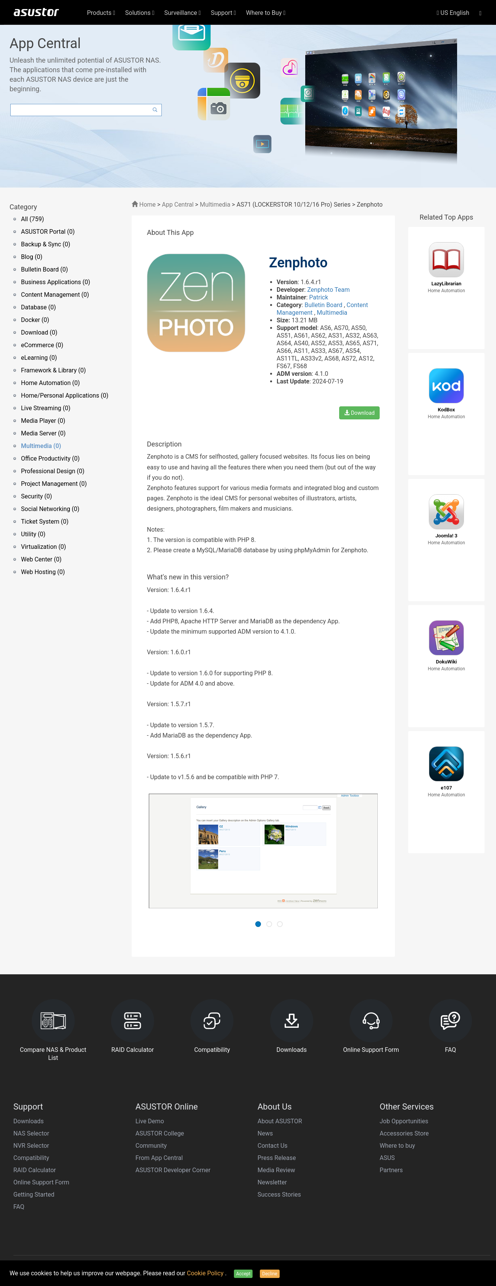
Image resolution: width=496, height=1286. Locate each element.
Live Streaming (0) (46, 408)
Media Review (276, 1170)
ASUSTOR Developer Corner (173, 1170)
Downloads (28, 1121)
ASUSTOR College (159, 1133)
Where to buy (397, 1145)
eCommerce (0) (42, 345)
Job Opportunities (404, 1121)
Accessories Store (404, 1133)
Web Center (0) (41, 559)
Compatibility (31, 1157)
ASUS (387, 1157)
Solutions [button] (140, 12)
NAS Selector (31, 1133)
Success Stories (279, 1194)
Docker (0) (35, 320)
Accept (243, 1273)
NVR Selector (31, 1145)
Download (359, 413)
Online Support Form (41, 1182)
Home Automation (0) (50, 383)
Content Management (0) (55, 294)
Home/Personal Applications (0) (64, 395)
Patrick (318, 297)
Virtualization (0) (43, 546)
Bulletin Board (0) (44, 269)
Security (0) (36, 496)
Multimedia (215, 204)
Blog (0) (31, 256)
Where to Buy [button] (266, 12)
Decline (269, 1273)
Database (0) (38, 307)
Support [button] (223, 12)
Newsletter (272, 1182)
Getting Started (34, 1194)
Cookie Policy (206, 1273)
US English (453, 12)
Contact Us (273, 1145)
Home (144, 204)
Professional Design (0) (52, 471)
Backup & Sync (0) (45, 244)
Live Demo (149, 1121)
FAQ (18, 1206)
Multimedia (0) (41, 446)
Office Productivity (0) (50, 458)
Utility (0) (33, 534)
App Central (177, 204)
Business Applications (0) (55, 282)
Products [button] (101, 12)
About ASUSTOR (280, 1121)
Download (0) (39, 332)
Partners (391, 1170)
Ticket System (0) (45, 521)
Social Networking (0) (50, 509)
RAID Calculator (34, 1170)
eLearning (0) (39, 357)
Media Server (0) (43, 433)
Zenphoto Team (328, 289)
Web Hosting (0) (43, 572)
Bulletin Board (324, 305)
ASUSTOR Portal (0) (48, 231)
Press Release (277, 1157)
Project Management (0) (54, 483)
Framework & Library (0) (53, 370)
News (265, 1133)
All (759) (32, 219)
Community (151, 1145)
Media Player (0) (43, 420)
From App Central (159, 1157)
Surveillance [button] (182, 12)
